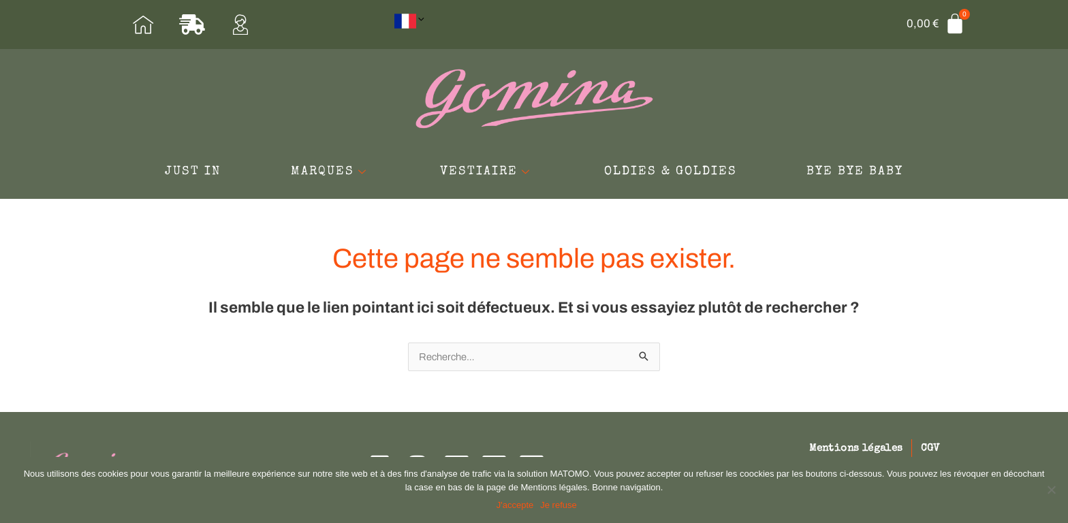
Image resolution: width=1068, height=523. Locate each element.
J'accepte (516, 506)
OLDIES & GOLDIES (682, 175)
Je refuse (559, 506)
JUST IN (169, 175)
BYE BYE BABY (878, 175)
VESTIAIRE (487, 175)
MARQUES (318, 175)
